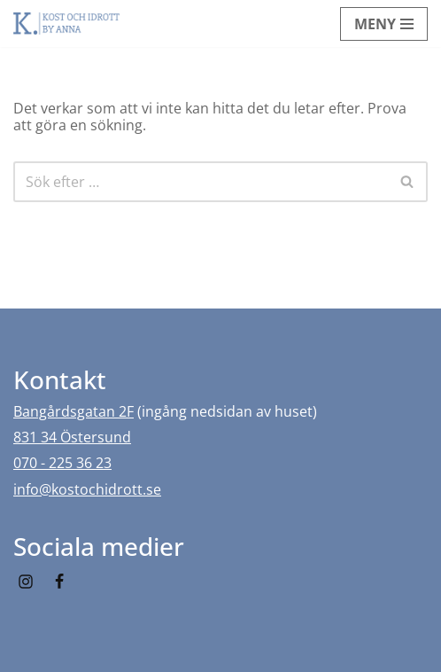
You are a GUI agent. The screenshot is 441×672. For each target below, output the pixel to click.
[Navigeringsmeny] (384, 24)
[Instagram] (25, 581)
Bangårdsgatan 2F (73, 411)
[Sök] (200, 181)
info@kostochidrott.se (87, 489)
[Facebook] (59, 581)
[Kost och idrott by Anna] (66, 23)
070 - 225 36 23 (62, 463)
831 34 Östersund (72, 437)
